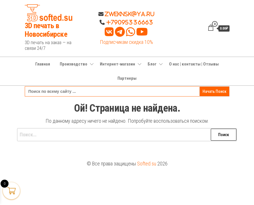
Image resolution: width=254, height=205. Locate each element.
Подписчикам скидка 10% (126, 42)
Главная (42, 64)
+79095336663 (129, 22)
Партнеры (127, 78)
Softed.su (146, 164)
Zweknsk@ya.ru (129, 14)
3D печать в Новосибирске (46, 29)
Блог (152, 64)
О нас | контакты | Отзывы (194, 64)
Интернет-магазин (117, 64)
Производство (73, 64)
